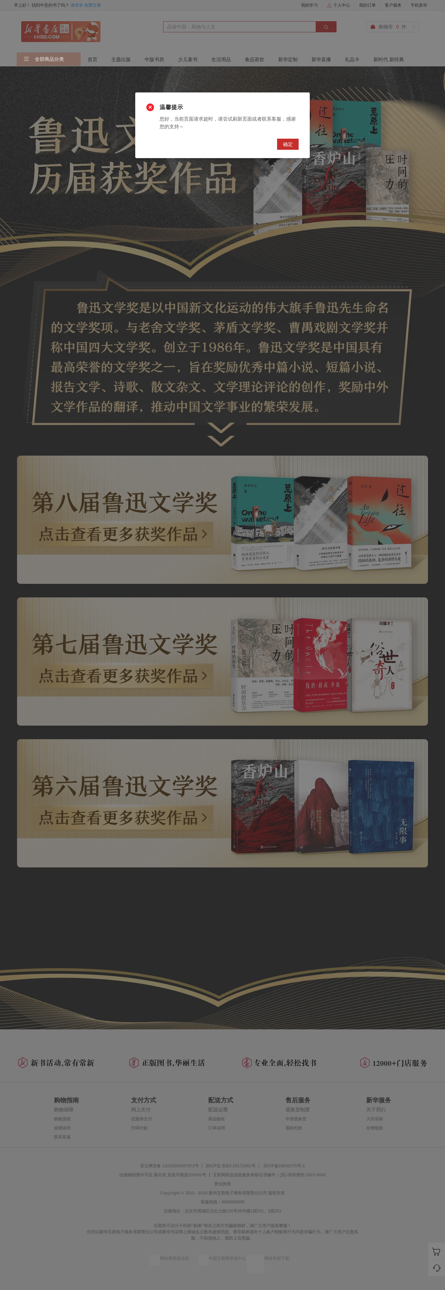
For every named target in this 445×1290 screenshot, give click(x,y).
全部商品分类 (44, 59)
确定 (288, 144)
